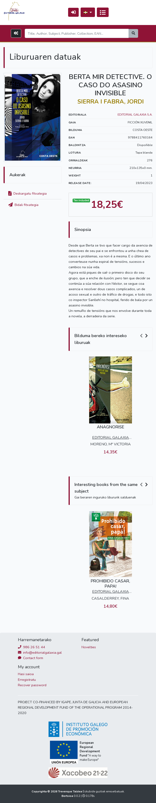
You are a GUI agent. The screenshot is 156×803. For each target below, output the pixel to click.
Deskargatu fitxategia (27, 193)
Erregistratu (27, 679)
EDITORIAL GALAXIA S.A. (135, 115)
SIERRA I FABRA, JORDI (110, 102)
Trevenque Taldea (70, 791)
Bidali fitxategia (23, 204)
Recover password (32, 685)
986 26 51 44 (31, 647)
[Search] (76, 33)
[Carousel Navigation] (144, 335)
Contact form (30, 658)
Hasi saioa (26, 674)
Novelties (89, 647)
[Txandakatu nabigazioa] (103, 12)
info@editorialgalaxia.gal (40, 652)
